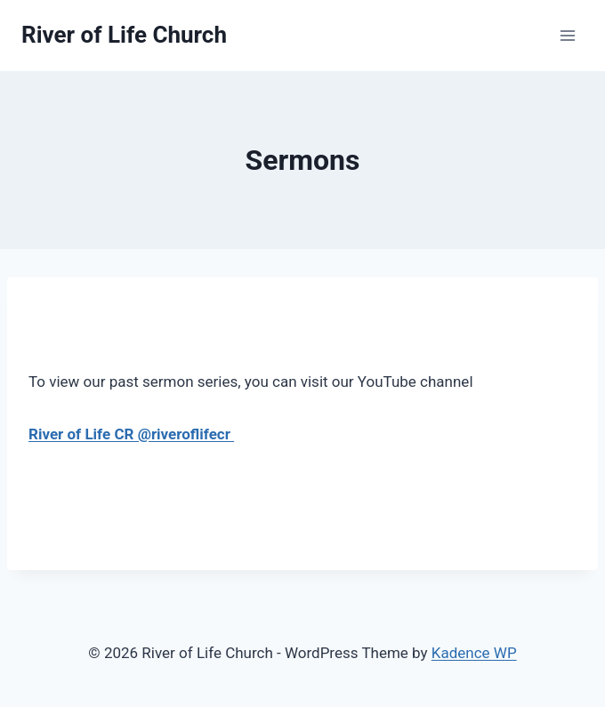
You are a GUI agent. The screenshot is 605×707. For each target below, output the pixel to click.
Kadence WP (474, 653)
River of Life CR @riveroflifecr (131, 434)
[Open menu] (567, 35)
